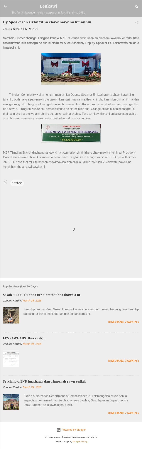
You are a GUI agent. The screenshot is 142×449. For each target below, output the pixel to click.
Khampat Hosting (79, 442)
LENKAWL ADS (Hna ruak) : (24, 338)
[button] (137, 23)
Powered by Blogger (71, 429)
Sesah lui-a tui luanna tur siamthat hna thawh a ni (41, 295)
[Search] (137, 7)
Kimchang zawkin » (123, 322)
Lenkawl (48, 6)
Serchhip (17, 183)
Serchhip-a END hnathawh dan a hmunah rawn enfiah (44, 381)
